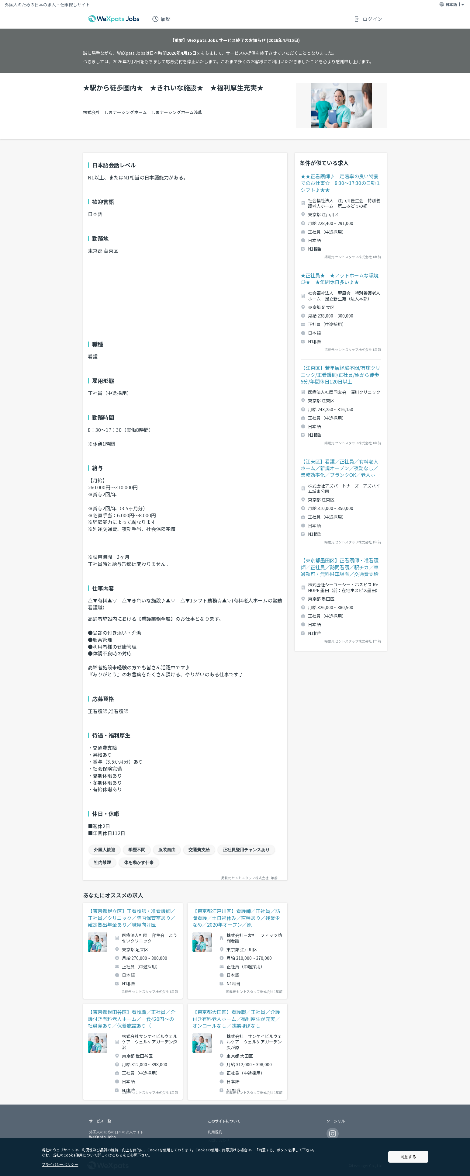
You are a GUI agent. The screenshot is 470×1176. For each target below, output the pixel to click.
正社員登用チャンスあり (246, 849)
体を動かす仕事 (139, 862)
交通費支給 (199, 849)
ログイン (368, 19)
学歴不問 (136, 849)
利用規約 (215, 1131)
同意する (408, 1156)
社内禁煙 (102, 862)
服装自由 (166, 849)
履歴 (161, 19)
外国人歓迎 (104, 849)
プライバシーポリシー (60, 1164)
